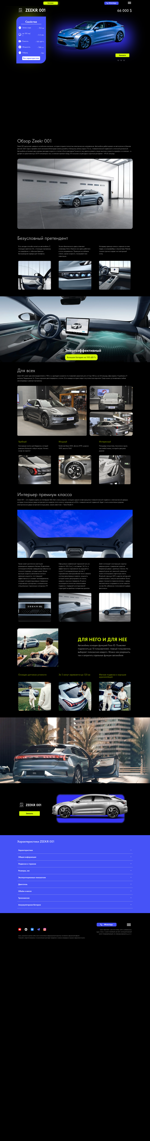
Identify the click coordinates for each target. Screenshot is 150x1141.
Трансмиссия (23, 899)
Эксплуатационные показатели (32, 878)
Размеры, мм (24, 871)
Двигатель (22, 885)
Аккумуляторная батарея (29, 905)
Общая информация (27, 858)
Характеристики (25, 851)
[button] (75, 851)
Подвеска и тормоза (27, 864)
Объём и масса (25, 892)
